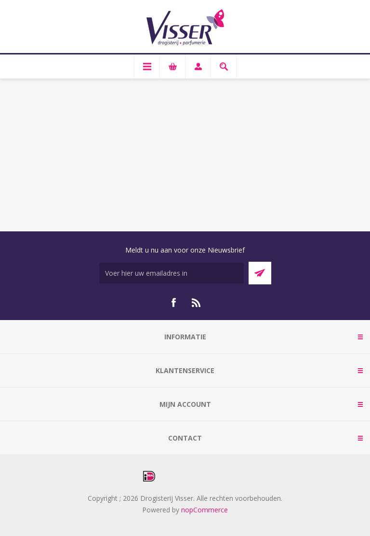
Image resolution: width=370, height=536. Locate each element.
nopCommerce (204, 509)
